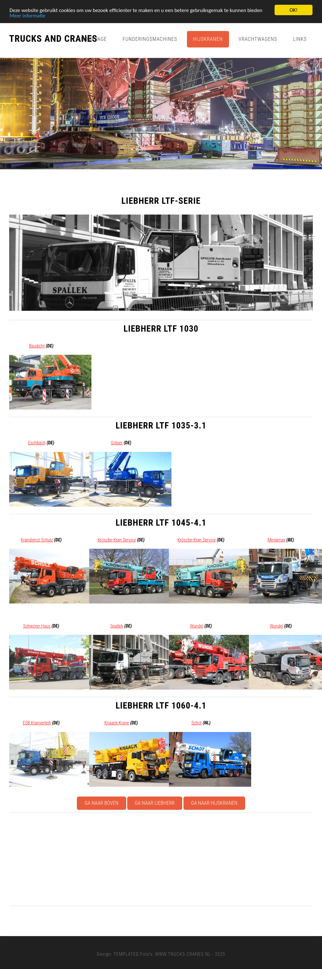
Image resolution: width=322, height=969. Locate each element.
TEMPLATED (126, 954)
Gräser (116, 443)
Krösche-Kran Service (116, 540)
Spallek (116, 626)
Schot (196, 723)
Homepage (94, 39)
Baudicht (37, 346)
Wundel (196, 626)
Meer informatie (27, 15)
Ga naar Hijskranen (214, 803)
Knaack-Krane (116, 723)
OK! (293, 10)
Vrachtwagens (257, 39)
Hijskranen (208, 39)
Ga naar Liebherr (155, 803)
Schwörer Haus (36, 626)
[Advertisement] (161, 859)
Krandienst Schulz (37, 540)
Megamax (276, 540)
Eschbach (37, 443)
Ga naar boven (101, 803)
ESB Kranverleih (37, 723)
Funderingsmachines (150, 39)
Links (300, 39)
